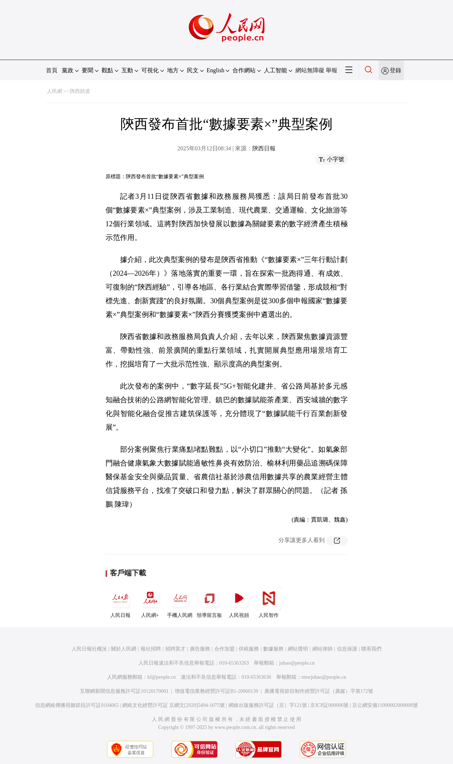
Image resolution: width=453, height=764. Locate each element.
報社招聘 (151, 649)
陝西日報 (263, 148)
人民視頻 (239, 601)
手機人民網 (179, 601)
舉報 (331, 70)
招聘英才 (175, 649)
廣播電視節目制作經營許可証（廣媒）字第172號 (318, 691)
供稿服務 (249, 649)
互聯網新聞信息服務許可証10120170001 (124, 691)
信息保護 (347, 649)
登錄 (395, 70)
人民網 (54, 91)
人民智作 (268, 601)
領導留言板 (209, 601)
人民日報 (120, 601)
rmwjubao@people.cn (324, 677)
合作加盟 (224, 649)
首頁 (51, 70)
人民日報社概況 (89, 649)
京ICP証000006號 (329, 705)
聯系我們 (371, 649)
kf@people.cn (162, 677)
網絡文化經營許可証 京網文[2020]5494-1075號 (173, 705)
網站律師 (322, 649)
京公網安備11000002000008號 (385, 705)
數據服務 (273, 649)
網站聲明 (298, 649)
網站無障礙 (309, 70)
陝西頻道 (80, 91)
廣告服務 (200, 649)
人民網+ (150, 601)
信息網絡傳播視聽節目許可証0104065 (77, 705)
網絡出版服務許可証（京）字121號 (267, 705)
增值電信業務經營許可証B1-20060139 (216, 691)
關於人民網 (123, 649)
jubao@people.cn (297, 663)
